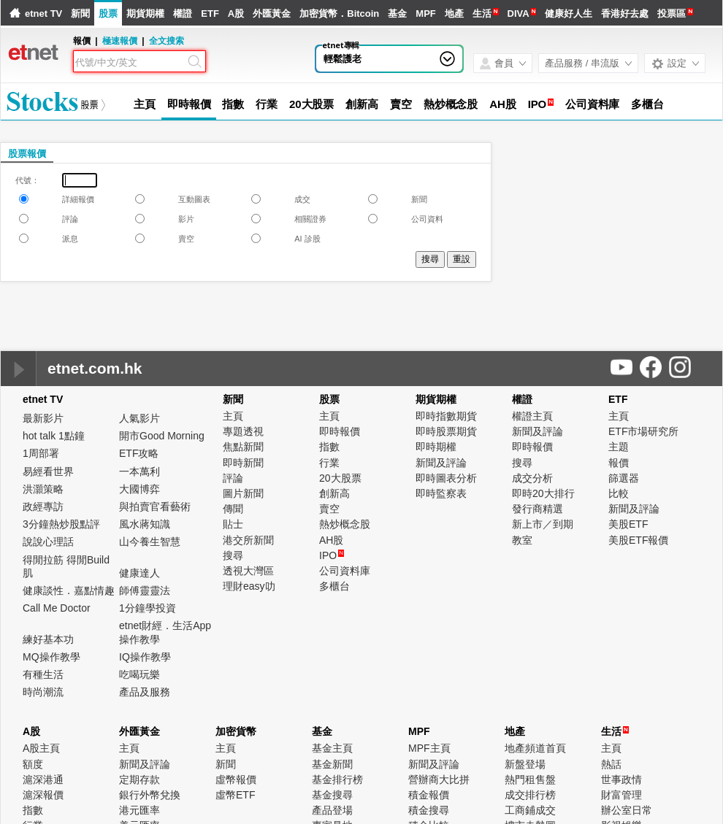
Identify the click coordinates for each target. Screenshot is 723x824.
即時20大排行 (543, 493)
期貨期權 (145, 13)
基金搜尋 (332, 795)
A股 (236, 13)
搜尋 (233, 555)
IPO (537, 104)
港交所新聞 (248, 540)
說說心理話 (48, 541)
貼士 (233, 524)
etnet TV (43, 13)
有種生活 (43, 674)
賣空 (401, 104)
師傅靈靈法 (144, 590)
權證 (182, 13)
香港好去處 (625, 13)
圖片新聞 (243, 493)
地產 (454, 13)
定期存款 (139, 779)
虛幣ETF (235, 795)
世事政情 (621, 779)
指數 (233, 104)
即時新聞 (243, 463)
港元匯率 (139, 810)
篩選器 (623, 478)
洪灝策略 (43, 489)
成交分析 (532, 478)
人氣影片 (139, 418)
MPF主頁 (429, 748)
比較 (618, 493)
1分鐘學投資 (147, 608)
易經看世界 (48, 471)
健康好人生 (568, 13)
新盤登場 (525, 764)
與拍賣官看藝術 (155, 506)
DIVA (518, 13)
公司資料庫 (592, 104)
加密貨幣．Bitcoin (339, 13)
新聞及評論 (441, 463)
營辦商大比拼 (439, 779)
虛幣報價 (235, 779)
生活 (482, 13)
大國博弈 (139, 489)
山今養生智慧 (149, 541)
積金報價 (428, 795)
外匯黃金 (272, 13)
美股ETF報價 (638, 540)
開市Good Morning (161, 436)
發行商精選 (537, 509)
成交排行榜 (530, 795)
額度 (33, 764)
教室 (522, 540)
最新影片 (43, 418)
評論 (233, 478)
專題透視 (243, 431)
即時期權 (436, 447)
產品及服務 (144, 692)
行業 (267, 104)
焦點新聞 (243, 447)
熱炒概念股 (451, 104)
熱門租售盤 (530, 779)
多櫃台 (647, 104)
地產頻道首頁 (535, 748)
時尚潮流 (43, 692)
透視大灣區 (248, 571)
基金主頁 (332, 748)
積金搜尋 (428, 810)
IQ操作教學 (145, 657)
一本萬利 (139, 471)
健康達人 (139, 573)
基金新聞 (332, 764)
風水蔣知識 (144, 524)
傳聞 (233, 509)
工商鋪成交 (530, 810)
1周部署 (41, 453)
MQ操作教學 (51, 657)
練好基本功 (48, 639)
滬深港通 (43, 779)
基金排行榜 (337, 779)
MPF (425, 13)
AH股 (502, 104)
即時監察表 (441, 493)
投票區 (671, 13)
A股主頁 (41, 748)
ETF (210, 13)
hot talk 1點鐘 (54, 436)
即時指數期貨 (446, 416)
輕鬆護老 (343, 58)
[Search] (130, 63)
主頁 (145, 104)
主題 (618, 447)
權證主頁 (532, 416)
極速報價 (119, 41)
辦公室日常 (626, 810)
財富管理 (621, 795)
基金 (397, 13)
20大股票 (311, 104)
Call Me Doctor (57, 608)
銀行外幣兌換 (149, 795)
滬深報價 (43, 795)
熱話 (611, 764)
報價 (618, 463)
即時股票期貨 (446, 431)
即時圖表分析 (446, 478)
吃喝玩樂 (139, 674)
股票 (108, 13)
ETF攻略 (138, 453)
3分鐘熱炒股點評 (61, 524)
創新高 (361, 104)
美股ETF (628, 524)
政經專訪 (43, 506)
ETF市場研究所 (643, 431)
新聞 (80, 13)
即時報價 (189, 104)
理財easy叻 (249, 586)
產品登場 (332, 810)
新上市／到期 (542, 524)
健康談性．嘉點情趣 (69, 590)
